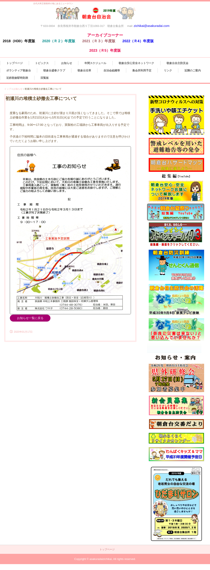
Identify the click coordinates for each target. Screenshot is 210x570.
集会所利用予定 (141, 70)
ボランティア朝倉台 (18, 70)
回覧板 (45, 77)
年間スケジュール (95, 63)
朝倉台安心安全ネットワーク (136, 63)
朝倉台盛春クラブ (54, 70)
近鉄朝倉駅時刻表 (17, 77)
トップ (7, 89)
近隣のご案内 (192, 70)
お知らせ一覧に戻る (30, 318)
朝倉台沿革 (84, 70)
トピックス (42, 63)
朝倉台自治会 (97, 15)
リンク (168, 70)
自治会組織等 (112, 70)
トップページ (14, 63)
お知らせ (66, 63)
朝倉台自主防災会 (177, 63)
